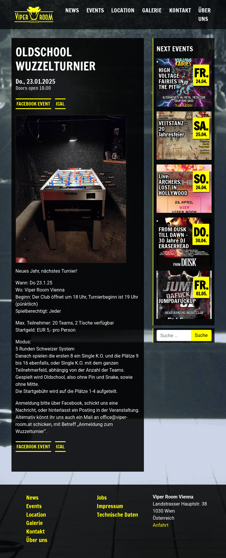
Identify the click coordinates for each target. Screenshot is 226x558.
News (72, 10)
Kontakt (180, 10)
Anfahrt (160, 525)
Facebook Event (33, 104)
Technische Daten (117, 515)
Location (122, 10)
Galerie (152, 10)
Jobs (102, 497)
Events (95, 10)
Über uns (204, 14)
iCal (60, 104)
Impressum (110, 506)
